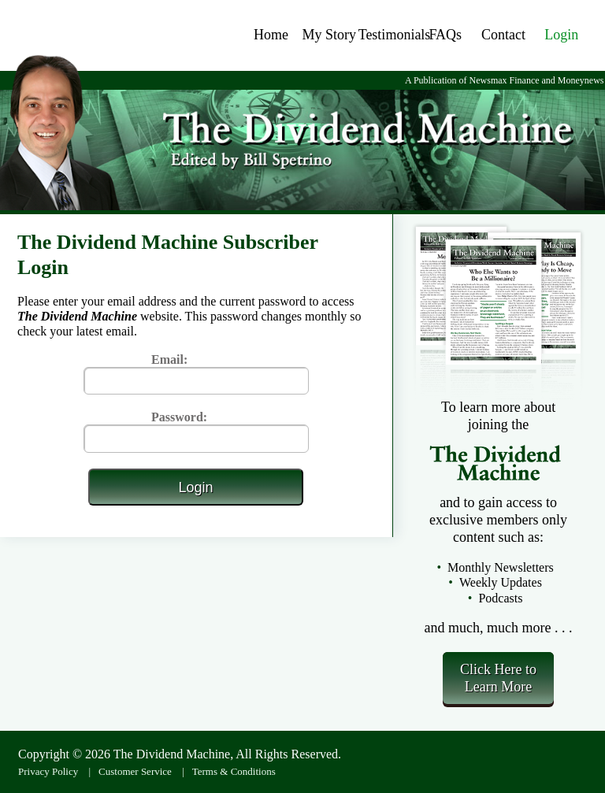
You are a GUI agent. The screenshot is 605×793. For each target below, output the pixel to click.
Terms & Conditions (234, 771)
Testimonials (394, 35)
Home (271, 35)
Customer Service (135, 771)
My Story (329, 35)
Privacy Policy (48, 771)
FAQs (445, 35)
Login (561, 35)
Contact (503, 35)
